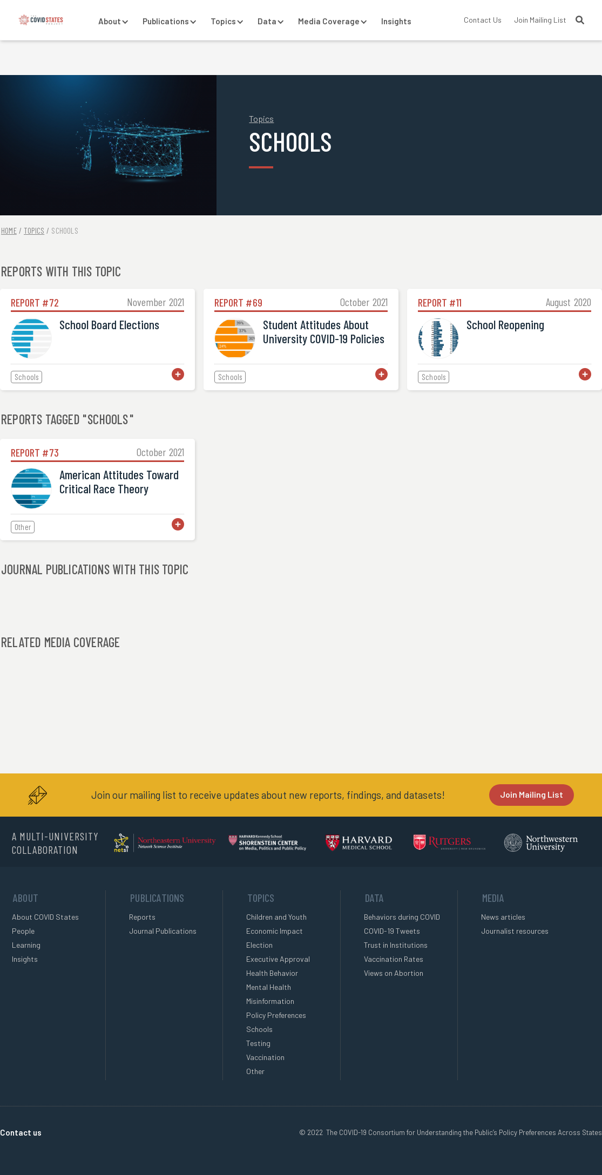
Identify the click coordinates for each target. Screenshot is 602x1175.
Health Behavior (272, 972)
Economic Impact (274, 930)
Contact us (21, 1132)
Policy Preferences (276, 1015)
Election (259, 944)
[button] (109, 21)
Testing (258, 1043)
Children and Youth (276, 916)
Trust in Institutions (396, 944)
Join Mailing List (540, 19)
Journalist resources (515, 930)
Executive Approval (278, 958)
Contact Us (483, 19)
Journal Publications (163, 930)
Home (9, 230)
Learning (26, 944)
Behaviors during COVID (402, 916)
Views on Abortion (393, 972)
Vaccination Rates (393, 958)
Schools (64, 230)
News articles (503, 916)
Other (255, 1071)
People (23, 930)
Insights (396, 21)
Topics (261, 118)
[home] (41, 20)
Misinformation (270, 1001)
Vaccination (265, 1057)
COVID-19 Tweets (392, 930)
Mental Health (268, 986)
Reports (142, 916)
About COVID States (45, 916)
